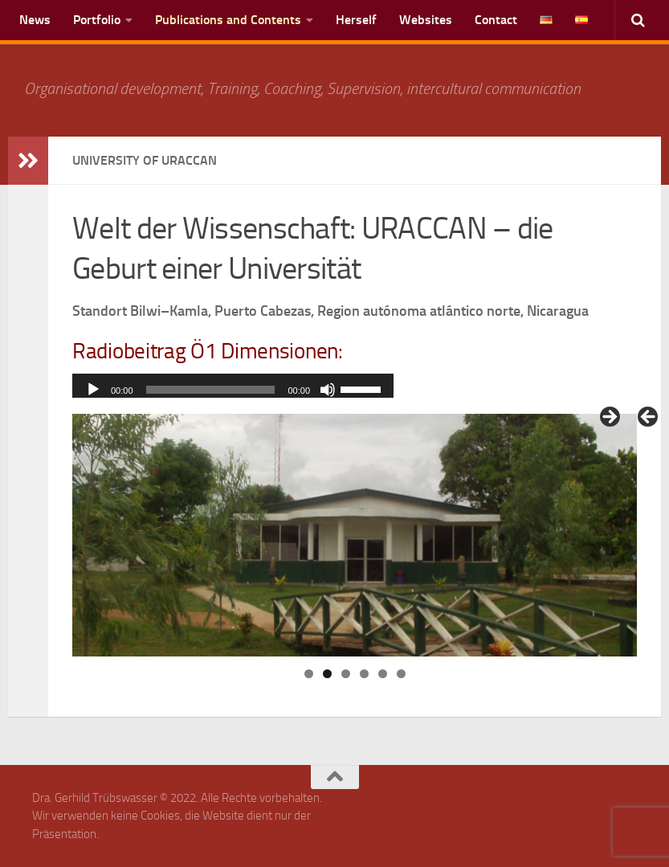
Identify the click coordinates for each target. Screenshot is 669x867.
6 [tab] (401, 673)
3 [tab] (345, 673)
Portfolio (96, 19)
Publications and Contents (228, 19)
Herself (356, 19)
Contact (496, 19)
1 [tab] (308, 673)
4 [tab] (364, 673)
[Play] (93, 390)
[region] (354, 535)
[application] (233, 390)
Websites (425, 19)
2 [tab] (327, 673)
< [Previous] (649, 418)
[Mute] (328, 390)
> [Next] (609, 418)
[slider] (210, 390)
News (35, 19)
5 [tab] (382, 673)
